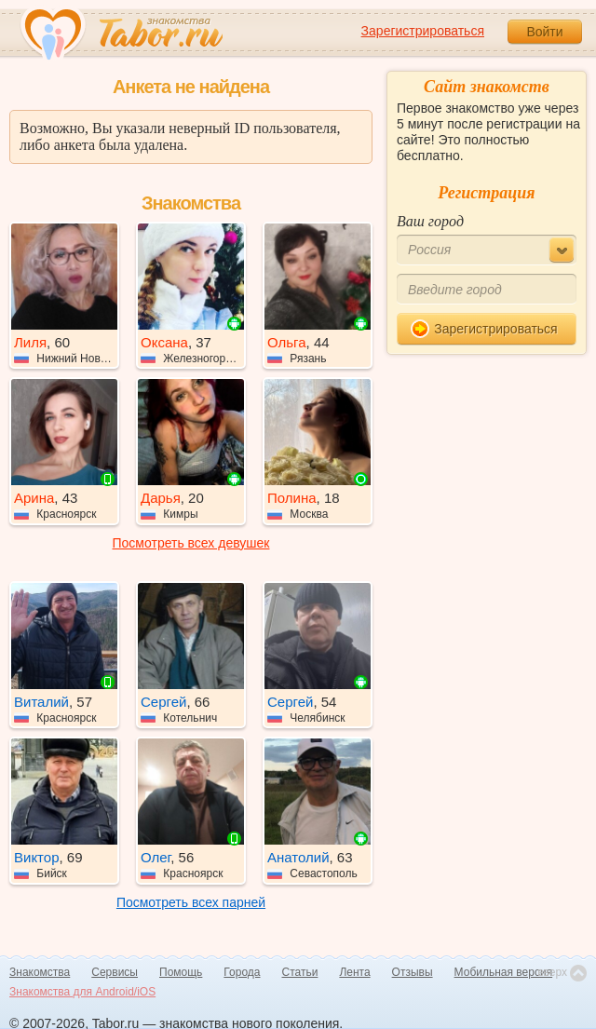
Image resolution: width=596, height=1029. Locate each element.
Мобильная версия (503, 972)
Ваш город (430, 221)
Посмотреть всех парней (190, 902)
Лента (354, 972)
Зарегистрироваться (422, 30)
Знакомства (39, 972)
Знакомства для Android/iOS (82, 991)
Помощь (180, 972)
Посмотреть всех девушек (191, 542)
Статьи (300, 972)
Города (242, 972)
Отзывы (412, 972)
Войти (544, 31)
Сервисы (114, 972)
